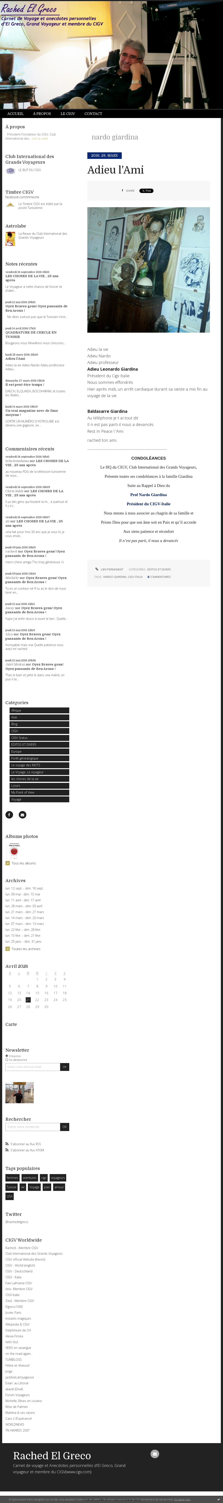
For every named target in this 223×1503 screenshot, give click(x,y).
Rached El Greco (52, 1456)
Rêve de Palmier (16, 1407)
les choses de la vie (25, 779)
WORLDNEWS (14, 1424)
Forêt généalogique (24, 758)
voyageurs (58, 1178)
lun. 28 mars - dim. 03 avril (23, 906)
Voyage (16, 799)
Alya (9, 634)
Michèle (12, 578)
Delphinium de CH (18, 1330)
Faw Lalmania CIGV (18, 1283)
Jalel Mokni (15, 664)
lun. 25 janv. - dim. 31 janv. (23, 942)
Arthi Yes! (11, 1342)
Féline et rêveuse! (17, 1365)
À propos (42, 114)
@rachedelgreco (16, 1222)
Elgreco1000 (14, 1307)
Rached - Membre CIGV (21, 1248)
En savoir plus (182, 1499)
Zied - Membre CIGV (19, 1301)
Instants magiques (18, 1318)
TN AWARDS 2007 (17, 1430)
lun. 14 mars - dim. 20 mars (24, 918)
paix (47, 1187)
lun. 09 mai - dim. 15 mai (22, 894)
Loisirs (15, 786)
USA (9, 1196)
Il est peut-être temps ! (24, 385)
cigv (43, 1178)
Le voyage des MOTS (25, 765)
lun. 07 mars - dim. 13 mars (24, 924)
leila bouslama (17, 461)
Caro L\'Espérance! (18, 1418)
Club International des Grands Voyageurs (34, 1253)
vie (23, 1187)
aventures (30, 1178)
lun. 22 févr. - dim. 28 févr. (23, 930)
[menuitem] (17, 114)
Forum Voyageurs (17, 1395)
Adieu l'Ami (15, 359)
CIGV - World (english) (20, 1265)
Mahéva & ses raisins (20, 1413)
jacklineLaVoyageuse (19, 1377)
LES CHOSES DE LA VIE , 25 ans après (34, 493)
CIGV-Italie (12, 1295)
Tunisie (11, 1187)
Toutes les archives (26, 949)
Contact (93, 114)
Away (9, 608)
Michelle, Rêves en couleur (23, 1401)
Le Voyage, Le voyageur (27, 772)
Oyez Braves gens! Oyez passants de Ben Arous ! (35, 553)
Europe (16, 751)
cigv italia (135, 577)
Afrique (16, 710)
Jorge (8, 1371)
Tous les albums (24, 863)
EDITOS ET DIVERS (23, 744)
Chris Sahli (14, 491)
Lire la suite (40, 138)
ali (7, 521)
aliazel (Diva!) (14, 1389)
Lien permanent (108, 569)
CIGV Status (19, 738)
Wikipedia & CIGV (17, 1324)
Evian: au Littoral (16, 1383)
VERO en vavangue (18, 1348)
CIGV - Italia (13, 1277)
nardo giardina (115, 577)
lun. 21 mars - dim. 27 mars (24, 912)
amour (59, 1187)
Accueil (15, 114)
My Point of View (22, 792)
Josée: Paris (13, 1312)
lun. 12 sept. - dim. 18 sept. (24, 888)
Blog (14, 724)
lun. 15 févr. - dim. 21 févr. (23, 936)
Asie (14, 717)
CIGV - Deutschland (18, 1271)
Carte (11, 1024)
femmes (12, 1178)
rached (11, 551)
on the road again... (18, 1354)
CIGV (14, 731)
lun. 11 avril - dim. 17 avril (23, 900)
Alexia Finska (14, 1336)
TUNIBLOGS (13, 1359)
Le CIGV (68, 114)
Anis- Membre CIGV (18, 1289)
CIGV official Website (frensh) (25, 1259)
